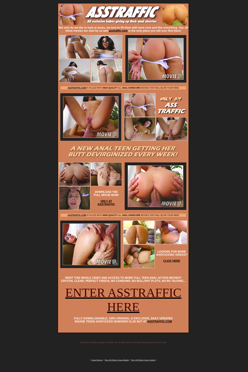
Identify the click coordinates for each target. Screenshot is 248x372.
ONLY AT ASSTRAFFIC (106, 203)
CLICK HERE (171, 260)
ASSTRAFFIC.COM (159, 321)
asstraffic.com (118, 30)
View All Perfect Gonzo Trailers (143, 360)
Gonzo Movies (96, 360)
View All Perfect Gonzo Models (117, 360)
